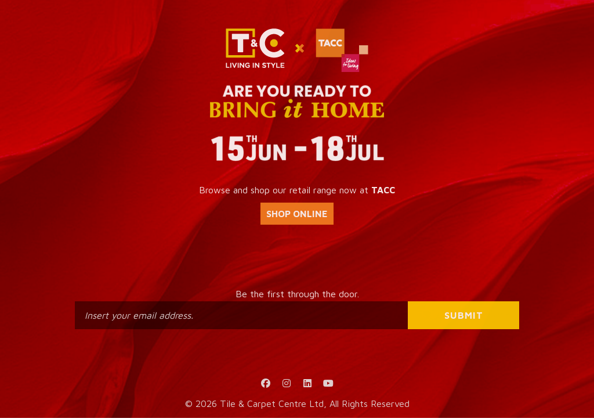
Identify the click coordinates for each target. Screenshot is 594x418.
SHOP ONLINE (297, 213)
